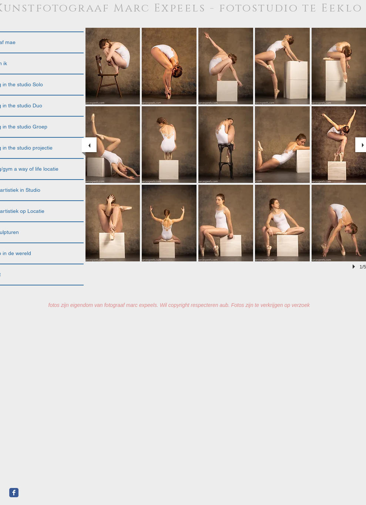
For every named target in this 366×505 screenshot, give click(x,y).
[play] (355, 266)
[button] (112, 66)
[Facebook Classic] (14, 492)
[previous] (89, 144)
